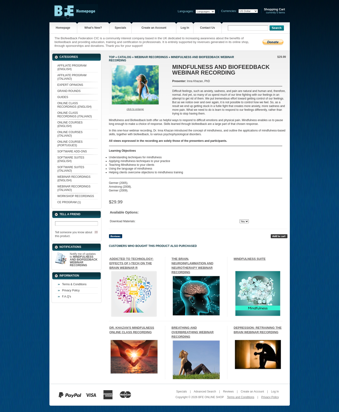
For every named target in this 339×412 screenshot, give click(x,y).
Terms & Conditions (74, 284)
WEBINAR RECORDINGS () (74, 178)
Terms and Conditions (240, 397)
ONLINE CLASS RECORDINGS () (74, 105)
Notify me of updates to (83, 259)
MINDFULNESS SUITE (250, 259)
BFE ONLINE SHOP (211, 397)
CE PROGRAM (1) (69, 202)
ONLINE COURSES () (70, 124)
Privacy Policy (71, 290)
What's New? (93, 27)
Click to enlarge (135, 109)
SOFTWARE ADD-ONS (72, 151)
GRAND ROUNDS (69, 91)
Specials (120, 27)
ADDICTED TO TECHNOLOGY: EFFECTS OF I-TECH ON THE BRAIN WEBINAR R (131, 263)
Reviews (228, 391)
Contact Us (207, 27)
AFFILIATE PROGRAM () (72, 67)
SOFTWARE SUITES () (70, 159)
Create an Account (153, 27)
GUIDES (62, 97)
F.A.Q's (66, 296)
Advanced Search (205, 391)
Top (112, 57)
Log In (185, 27)
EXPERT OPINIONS (70, 85)
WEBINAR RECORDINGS (151, 57)
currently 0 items (274, 11)
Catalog (124, 57)
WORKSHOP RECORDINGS (75, 196)
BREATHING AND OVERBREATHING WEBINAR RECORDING (193, 332)
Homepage (63, 27)
